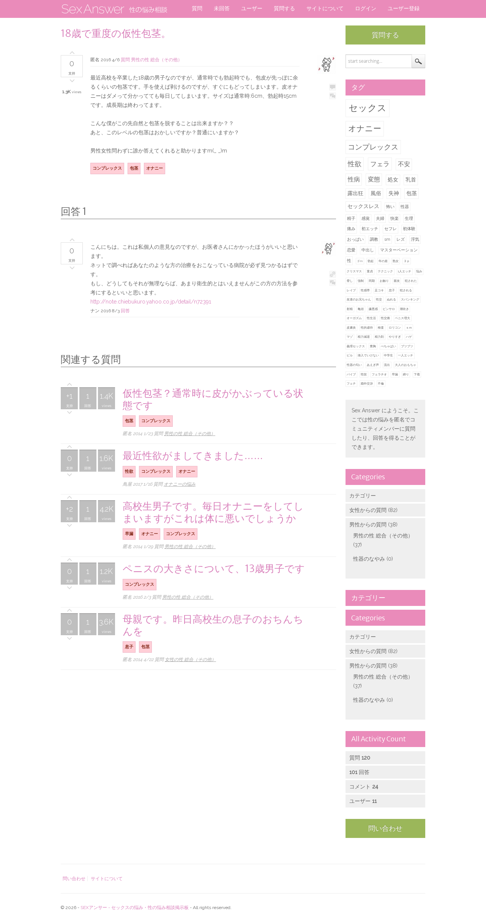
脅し (350, 281)
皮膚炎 (351, 327)
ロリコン (395, 327)
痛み (351, 228)
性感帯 (365, 290)
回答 (125, 310)
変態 (374, 179)
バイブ (351, 374)
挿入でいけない (368, 355)
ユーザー (251, 8)
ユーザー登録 (404, 8)
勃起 (371, 261)
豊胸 (373, 346)
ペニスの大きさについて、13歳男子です (214, 568)
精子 (351, 218)
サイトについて (325, 8)
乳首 (411, 179)
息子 (392, 290)
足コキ (379, 290)
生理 (409, 218)
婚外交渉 (367, 383)
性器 (405, 206)
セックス (368, 107)
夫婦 (380, 218)
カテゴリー (362, 496)
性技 (364, 374)
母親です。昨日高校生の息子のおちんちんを (213, 625)
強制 (361, 281)
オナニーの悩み (180, 484)
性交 (379, 299)
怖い (390, 206)
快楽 (394, 218)
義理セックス (356, 346)
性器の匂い (354, 365)
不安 (404, 164)
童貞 (370, 271)
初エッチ (369, 228)
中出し (367, 250)
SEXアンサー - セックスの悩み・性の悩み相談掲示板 (134, 907)
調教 (374, 239)
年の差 (383, 261)
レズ (400, 239)
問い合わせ (385, 828)
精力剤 (379, 337)
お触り (384, 281)
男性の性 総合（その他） (383, 536)
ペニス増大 (402, 318)
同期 (372, 281)
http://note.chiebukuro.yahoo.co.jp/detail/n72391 (150, 302)
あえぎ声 (373, 365)
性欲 (354, 164)
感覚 (365, 218)
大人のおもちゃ (405, 365)
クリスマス (354, 271)
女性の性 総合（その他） (190, 659)
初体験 (409, 228)
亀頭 (361, 309)
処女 (393, 179)
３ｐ (407, 261)
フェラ (380, 164)
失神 (393, 193)
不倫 (381, 383)
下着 (417, 374)
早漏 (395, 374)
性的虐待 (367, 327)
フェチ (351, 383)
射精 (350, 309)
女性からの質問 (368, 510)
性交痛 (385, 318)
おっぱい (355, 239)
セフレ (390, 228)
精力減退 (364, 337)
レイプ (351, 290)
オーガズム (354, 318)
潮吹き (404, 309)
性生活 (371, 318)
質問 (197, 8)
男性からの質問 (368, 524)
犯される (406, 290)
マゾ (350, 337)
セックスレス (363, 206)
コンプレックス (373, 147)
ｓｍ (409, 327)
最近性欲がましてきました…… (193, 455)
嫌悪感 (373, 309)
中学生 (388, 355)
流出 (387, 365)
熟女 (396, 261)
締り (406, 374)
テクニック (385, 271)
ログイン (365, 8)
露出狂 (355, 193)
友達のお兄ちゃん (359, 299)
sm (387, 239)
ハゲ (409, 337)
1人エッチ (404, 271)
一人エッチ (405, 355)
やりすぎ (395, 337)
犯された (411, 281)
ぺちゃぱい (388, 346)
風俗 (376, 193)
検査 (381, 327)
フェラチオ (379, 374)
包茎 (411, 193)
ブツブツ (407, 346)
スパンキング (410, 299)
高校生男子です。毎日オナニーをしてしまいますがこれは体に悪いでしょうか (213, 512)
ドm (360, 261)
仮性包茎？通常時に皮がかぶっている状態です (213, 399)
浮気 (415, 239)
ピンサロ (389, 309)
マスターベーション (399, 250)
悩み (419, 271)
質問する (284, 8)
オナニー (364, 128)
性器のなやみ (369, 559)
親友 (397, 281)
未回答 (222, 8)
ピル (350, 355)
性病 (354, 179)
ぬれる (391, 299)
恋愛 (351, 250)
